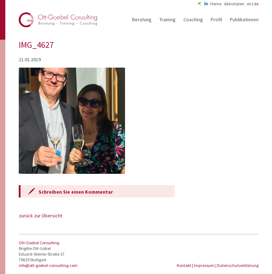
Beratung (142, 19)
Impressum (204, 265)
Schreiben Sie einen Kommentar (76, 192)
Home (215, 3)
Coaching (193, 19)
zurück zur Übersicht (40, 215)
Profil (216, 19)
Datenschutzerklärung (238, 265)
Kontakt (184, 265)
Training (167, 19)
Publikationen (244, 19)
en (249, 3)
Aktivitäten (234, 3)
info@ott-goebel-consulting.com (48, 265)
